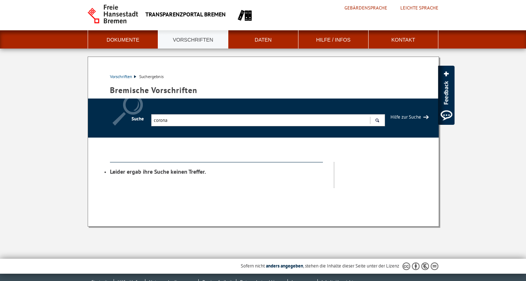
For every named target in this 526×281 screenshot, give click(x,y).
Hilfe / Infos (333, 40)
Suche (138, 119)
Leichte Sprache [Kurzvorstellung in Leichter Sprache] (419, 8)
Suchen (377, 121)
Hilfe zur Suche (405, 117)
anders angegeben (284, 266)
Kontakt (403, 40)
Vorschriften (193, 40)
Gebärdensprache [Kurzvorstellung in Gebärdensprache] (365, 8)
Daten (263, 40)
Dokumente (123, 40)
